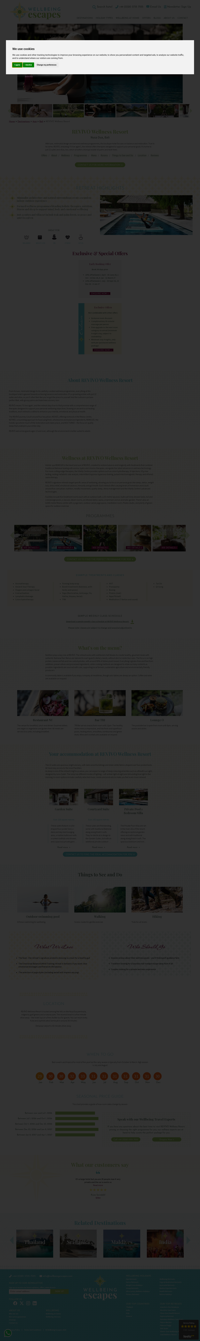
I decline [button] (28, 65)
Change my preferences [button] (46, 65)
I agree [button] (17, 65)
